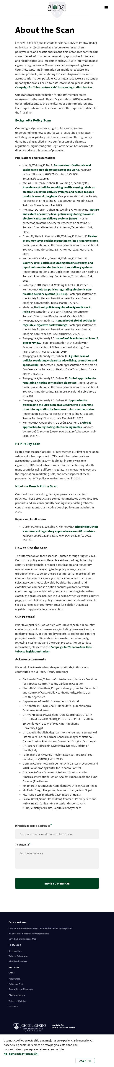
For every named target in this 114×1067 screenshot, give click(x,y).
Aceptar (85, 1060)
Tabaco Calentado (18, 956)
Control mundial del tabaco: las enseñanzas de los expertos (40, 928)
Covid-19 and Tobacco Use (22, 938)
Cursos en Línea (17, 922)
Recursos (14, 967)
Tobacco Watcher (18, 1001)
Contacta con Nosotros (21, 989)
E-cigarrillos (15, 951)
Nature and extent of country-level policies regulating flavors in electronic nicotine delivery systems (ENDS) (61, 214)
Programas (14, 978)
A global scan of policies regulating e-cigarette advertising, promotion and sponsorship (60, 360)
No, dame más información (21, 1054)
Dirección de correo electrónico (32, 825)
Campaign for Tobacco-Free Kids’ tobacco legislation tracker (53, 87)
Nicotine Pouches (18, 961)
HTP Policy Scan (28, 444)
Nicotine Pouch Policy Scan (36, 486)
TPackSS (13, 1006)
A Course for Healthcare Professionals (29, 933)
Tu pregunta (22, 844)
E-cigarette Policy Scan (33, 120)
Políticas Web (16, 983)
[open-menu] (106, 7)
